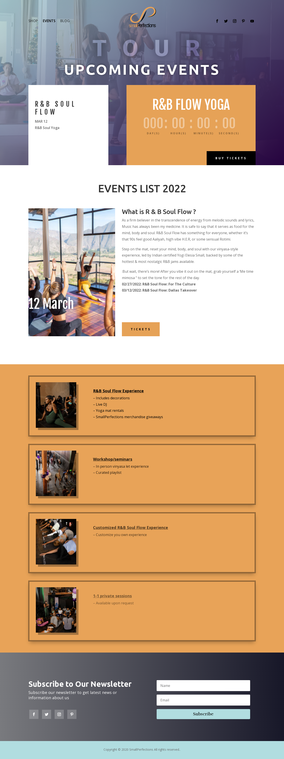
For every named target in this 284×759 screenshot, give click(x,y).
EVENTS (49, 21)
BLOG (65, 21)
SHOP (33, 21)
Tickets (141, 329)
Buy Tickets (231, 158)
